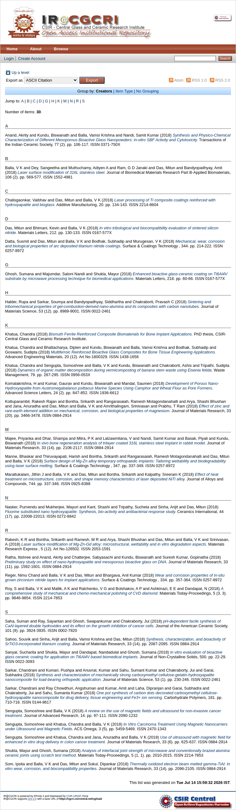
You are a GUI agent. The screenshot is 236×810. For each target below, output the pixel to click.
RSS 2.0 (222, 80)
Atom (179, 80)
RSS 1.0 (199, 80)
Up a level (20, 72)
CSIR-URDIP (73, 796)
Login (9, 58)
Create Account (31, 58)
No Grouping (147, 91)
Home (12, 49)
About (36, 49)
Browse (61, 49)
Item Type (124, 91)
